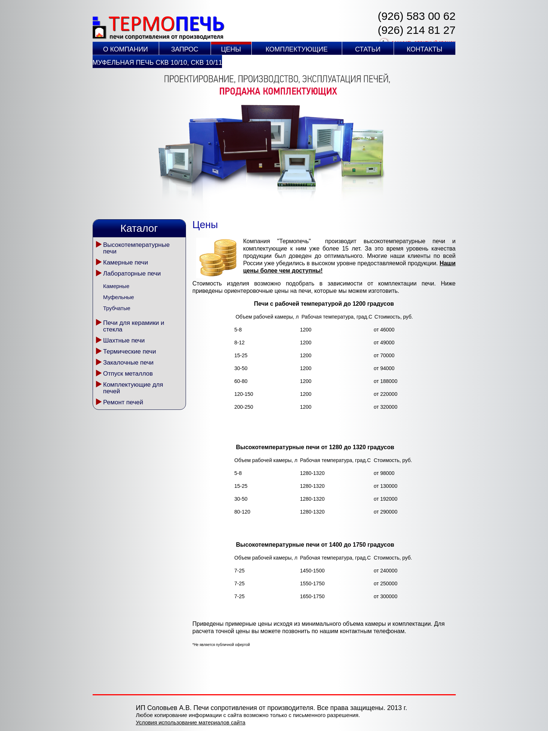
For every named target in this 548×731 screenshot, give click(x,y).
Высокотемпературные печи (136, 248)
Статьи (367, 49)
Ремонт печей (123, 402)
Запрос (184, 49)
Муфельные (118, 297)
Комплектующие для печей (133, 388)
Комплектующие (297, 49)
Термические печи (129, 351)
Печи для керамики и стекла (133, 326)
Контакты (424, 49)
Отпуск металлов (128, 373)
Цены (231, 49)
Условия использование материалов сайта (191, 722)
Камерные (116, 286)
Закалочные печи (128, 362)
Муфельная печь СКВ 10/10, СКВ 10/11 (157, 62)
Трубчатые (116, 308)
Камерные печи (125, 262)
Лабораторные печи (132, 273)
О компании (125, 49)
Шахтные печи (124, 340)
